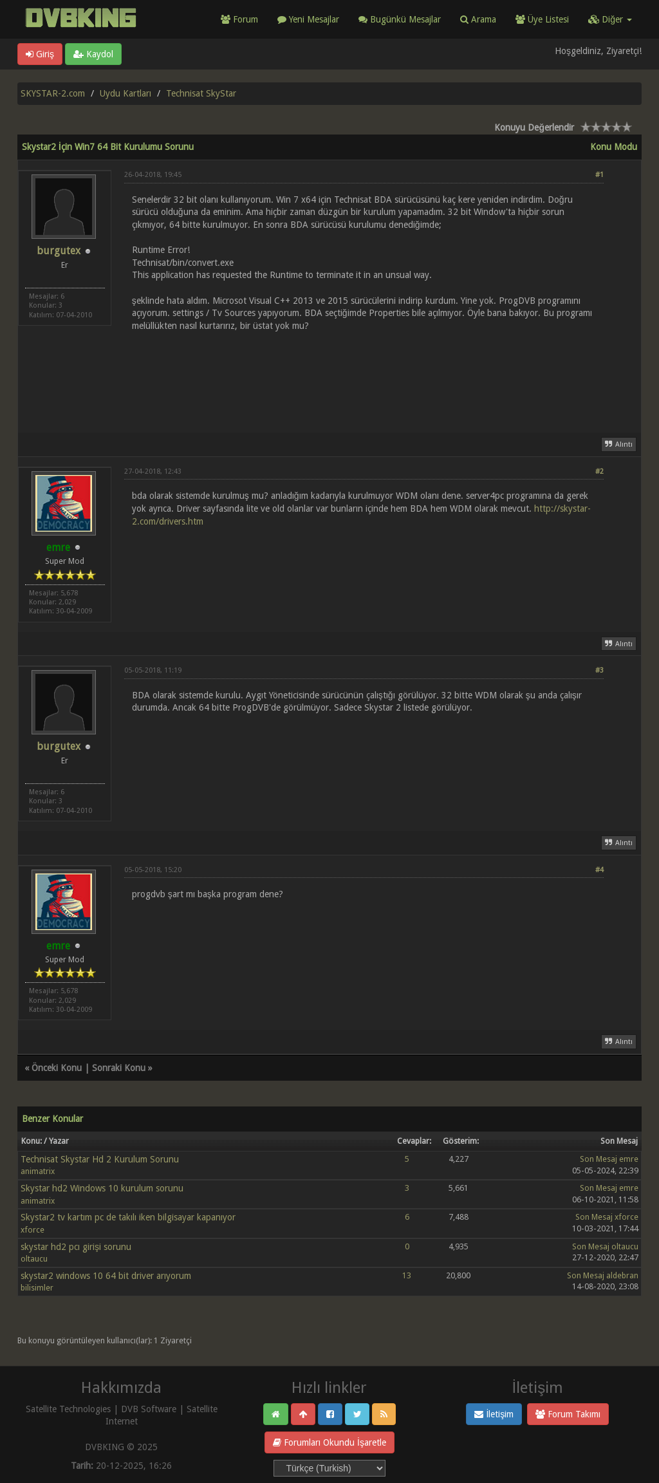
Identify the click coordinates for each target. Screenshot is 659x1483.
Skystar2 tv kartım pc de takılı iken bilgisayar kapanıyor (128, 1217)
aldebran (622, 1275)
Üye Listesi (542, 19)
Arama (478, 19)
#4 (599, 870)
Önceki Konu (57, 1068)
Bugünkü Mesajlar (399, 19)
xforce (32, 1230)
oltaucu (34, 1259)
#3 (599, 670)
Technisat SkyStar (201, 93)
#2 (599, 471)
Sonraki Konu (118, 1068)
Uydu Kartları (125, 93)
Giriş (40, 54)
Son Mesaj (598, 1159)
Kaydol (93, 54)
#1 (599, 175)
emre (628, 1159)
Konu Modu (613, 147)
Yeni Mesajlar (308, 19)
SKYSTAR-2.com (53, 93)
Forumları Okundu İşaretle (329, 1442)
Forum (239, 19)
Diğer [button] (610, 19)
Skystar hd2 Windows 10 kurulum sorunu (102, 1188)
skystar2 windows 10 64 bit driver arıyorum (106, 1276)
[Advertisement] (364, 374)
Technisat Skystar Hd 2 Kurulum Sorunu (100, 1159)
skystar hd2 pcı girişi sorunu (76, 1247)
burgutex (58, 251)
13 (406, 1275)
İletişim (494, 1414)
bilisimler (37, 1287)
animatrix (38, 1171)
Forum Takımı (567, 1414)
